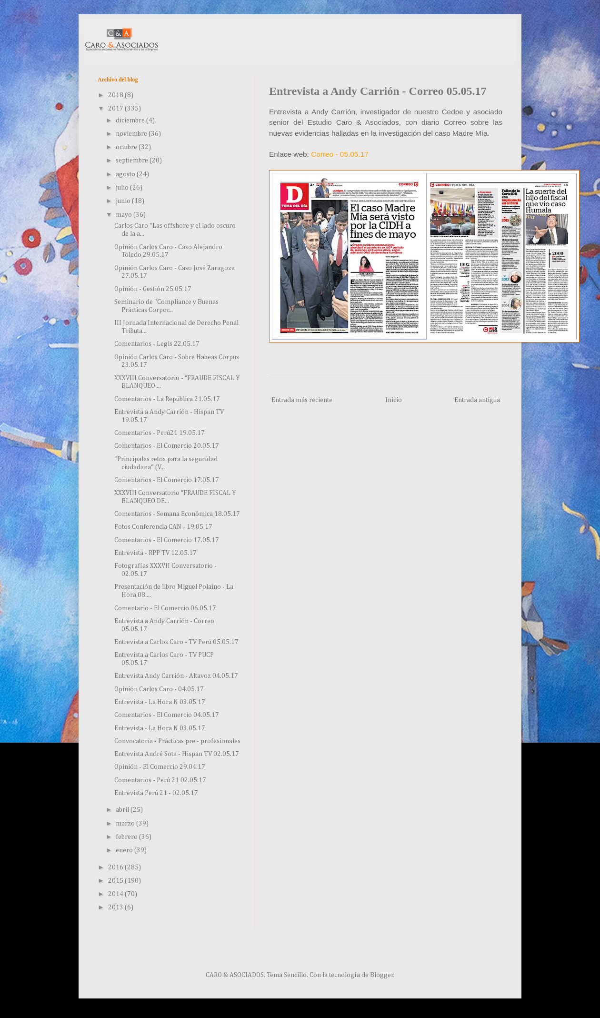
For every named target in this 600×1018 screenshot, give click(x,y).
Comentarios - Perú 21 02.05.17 (160, 780)
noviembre (132, 134)
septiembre (133, 160)
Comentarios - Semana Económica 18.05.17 (177, 514)
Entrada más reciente (301, 400)
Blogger (381, 975)
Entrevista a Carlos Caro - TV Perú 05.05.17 (176, 642)
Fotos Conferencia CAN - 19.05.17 (163, 527)
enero (125, 850)
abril (123, 809)
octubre (127, 147)
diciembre (131, 120)
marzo (126, 823)
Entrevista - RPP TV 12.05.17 (155, 553)
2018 (116, 95)
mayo (124, 215)
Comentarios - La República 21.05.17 (167, 399)
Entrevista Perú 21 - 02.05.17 (156, 793)
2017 (116, 108)
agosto (126, 174)
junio (124, 201)
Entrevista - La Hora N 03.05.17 (159, 702)
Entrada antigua (477, 400)
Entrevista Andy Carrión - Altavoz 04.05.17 (176, 676)
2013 (116, 907)
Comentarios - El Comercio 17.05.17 (166, 480)
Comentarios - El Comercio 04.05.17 (166, 715)
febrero (127, 837)
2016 (116, 867)
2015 (116, 880)
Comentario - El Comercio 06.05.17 (165, 608)
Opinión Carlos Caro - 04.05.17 (159, 689)
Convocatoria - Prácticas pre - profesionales (177, 741)
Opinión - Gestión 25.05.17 (152, 289)
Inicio (393, 400)
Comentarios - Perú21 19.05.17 (159, 433)
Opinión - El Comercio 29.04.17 (159, 767)
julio (123, 187)
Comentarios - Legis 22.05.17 (157, 344)
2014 (116, 894)
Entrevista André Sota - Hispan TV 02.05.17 (176, 754)
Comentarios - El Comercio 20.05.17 (166, 446)
